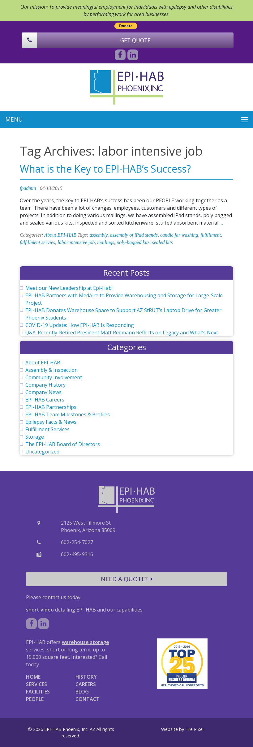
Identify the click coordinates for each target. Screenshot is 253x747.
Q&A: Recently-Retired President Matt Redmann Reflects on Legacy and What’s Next (121, 332)
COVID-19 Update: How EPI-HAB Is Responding (79, 325)
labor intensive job (76, 242)
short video (40, 609)
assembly (99, 235)
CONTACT (87, 699)
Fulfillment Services (47, 429)
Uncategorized (42, 451)
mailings (105, 242)
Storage (34, 436)
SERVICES (36, 684)
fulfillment (210, 235)
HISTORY (86, 676)
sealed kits (162, 242)
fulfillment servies (37, 242)
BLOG (82, 691)
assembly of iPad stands (134, 235)
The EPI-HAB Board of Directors (62, 444)
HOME (33, 676)
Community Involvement (53, 377)
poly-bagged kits (133, 242)
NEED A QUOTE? (126, 579)
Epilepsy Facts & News (50, 422)
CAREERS (85, 684)
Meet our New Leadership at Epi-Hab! (69, 288)
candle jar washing (179, 235)
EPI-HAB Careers (44, 399)
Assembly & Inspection (51, 370)
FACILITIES (38, 691)
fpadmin (28, 188)
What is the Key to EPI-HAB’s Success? (105, 168)
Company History (45, 384)
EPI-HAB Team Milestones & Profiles (67, 414)
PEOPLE (35, 699)
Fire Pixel (194, 729)
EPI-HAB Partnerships (50, 407)
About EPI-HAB (60, 235)
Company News (43, 392)
